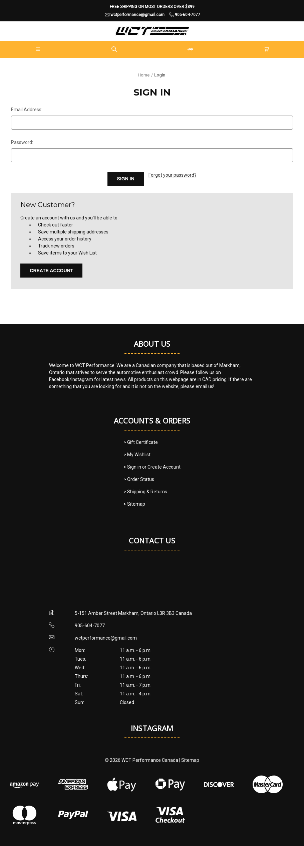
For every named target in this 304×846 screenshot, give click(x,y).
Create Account (51, 270)
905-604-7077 (90, 625)
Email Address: (26, 109)
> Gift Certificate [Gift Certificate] (140, 442)
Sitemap (190, 760)
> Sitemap (134, 504)
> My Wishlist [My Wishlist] (136, 454)
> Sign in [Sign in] (132, 467)
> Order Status (138, 479)
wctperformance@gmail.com (106, 638)
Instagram (152, 728)
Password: (22, 142)
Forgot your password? (172, 175)
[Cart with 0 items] (266, 49)
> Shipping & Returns (145, 491)
